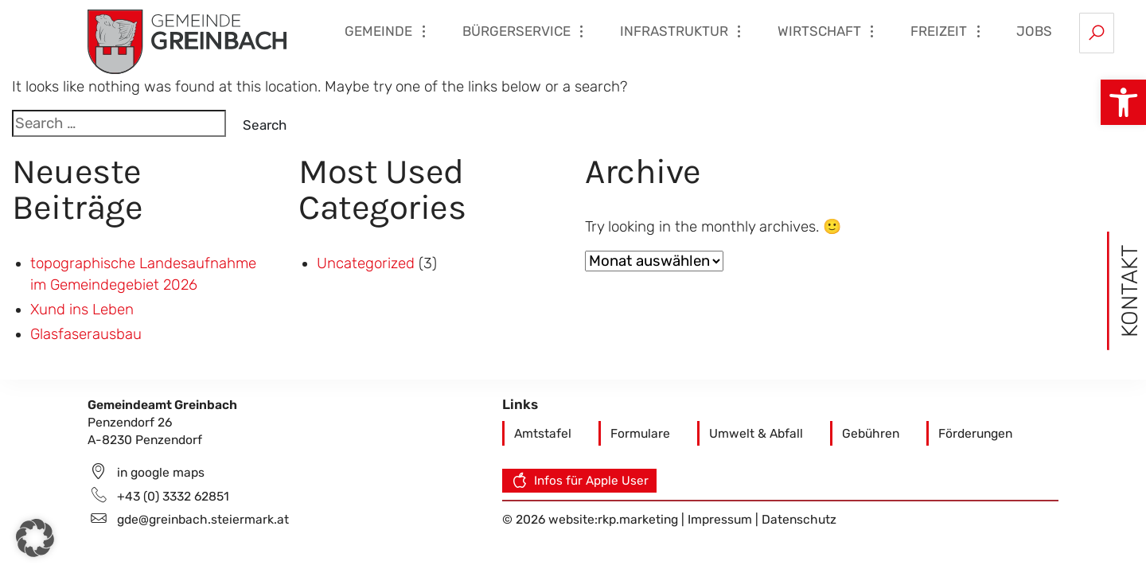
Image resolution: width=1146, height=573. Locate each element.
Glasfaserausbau (86, 334)
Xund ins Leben (82, 309)
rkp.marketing (638, 519)
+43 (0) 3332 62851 (173, 496)
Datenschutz (799, 519)
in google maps (161, 472)
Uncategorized (366, 263)
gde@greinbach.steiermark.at (203, 519)
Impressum (721, 519)
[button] (1123, 102)
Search (264, 125)
